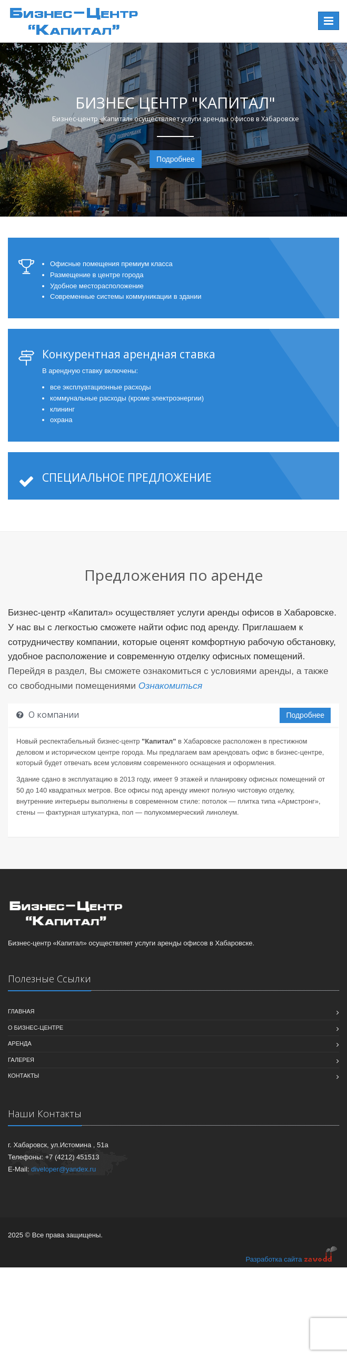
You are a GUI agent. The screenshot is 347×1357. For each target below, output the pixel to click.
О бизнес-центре (35, 1027)
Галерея (21, 1060)
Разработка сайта (291, 1258)
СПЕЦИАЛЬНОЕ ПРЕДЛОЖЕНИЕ (127, 477)
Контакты (23, 1075)
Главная (21, 1011)
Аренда (20, 1043)
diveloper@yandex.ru (63, 1169)
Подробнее (175, 159)
